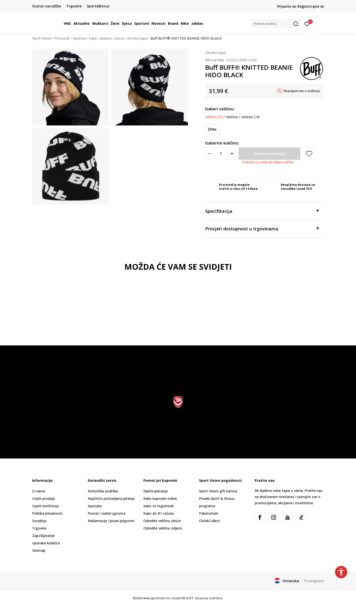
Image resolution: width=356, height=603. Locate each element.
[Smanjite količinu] (209, 153)
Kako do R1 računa (158, 513)
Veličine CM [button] (250, 117)
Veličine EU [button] (213, 117)
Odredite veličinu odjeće (162, 528)
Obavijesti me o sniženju (301, 91)
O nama (38, 491)
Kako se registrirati (158, 506)
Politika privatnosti (47, 513)
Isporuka (95, 506)
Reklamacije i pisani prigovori (111, 520)
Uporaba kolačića (46, 543)
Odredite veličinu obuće (162, 520)
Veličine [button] (232, 117)
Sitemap (38, 550)
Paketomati (208, 513)
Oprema (79, 38)
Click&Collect (209, 520)
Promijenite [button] (314, 580)
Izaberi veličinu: (220, 109)
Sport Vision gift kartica (218, 491)
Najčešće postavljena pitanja (111, 498)
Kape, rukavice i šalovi (106, 38)
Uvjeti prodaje (43, 498)
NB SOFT (187, 598)
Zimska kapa (137, 38)
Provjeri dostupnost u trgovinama (262, 228)
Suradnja (39, 520)
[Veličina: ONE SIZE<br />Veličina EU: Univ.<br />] (212, 129)
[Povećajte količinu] (231, 153)
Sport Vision (41, 38)
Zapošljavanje (43, 535)
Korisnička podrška (103, 491)
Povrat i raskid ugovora (106, 513)
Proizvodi (61, 38)
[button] (275, 23)
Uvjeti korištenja (45, 506)
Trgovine (39, 528)
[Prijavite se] (307, 23)
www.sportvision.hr (156, 598)
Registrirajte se (310, 6)
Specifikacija (262, 210)
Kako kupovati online (160, 498)
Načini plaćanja (155, 491)
